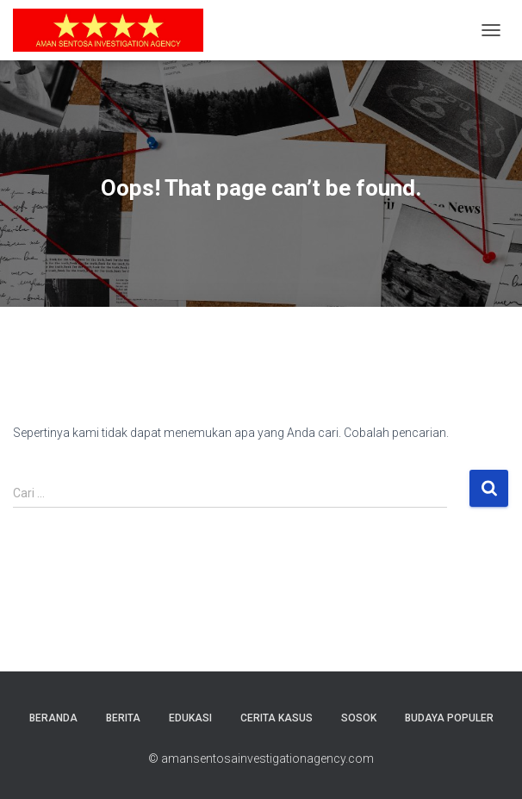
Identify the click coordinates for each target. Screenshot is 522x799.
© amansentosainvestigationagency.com (261, 758)
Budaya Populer (449, 718)
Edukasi (190, 718)
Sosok (358, 718)
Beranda (53, 718)
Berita (123, 718)
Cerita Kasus (276, 718)
